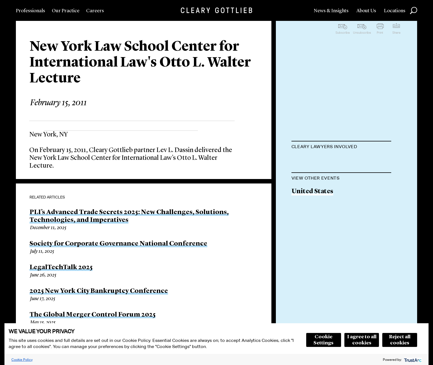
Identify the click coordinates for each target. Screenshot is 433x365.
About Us (366, 10)
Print (380, 33)
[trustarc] (412, 359)
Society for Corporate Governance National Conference (118, 244)
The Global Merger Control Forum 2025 (92, 315)
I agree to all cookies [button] (361, 340)
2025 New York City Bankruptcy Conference (99, 291)
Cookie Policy (22, 359)
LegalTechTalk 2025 (61, 267)
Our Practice (65, 10)
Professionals (30, 10)
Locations (394, 10)
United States (312, 220)
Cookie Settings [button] (323, 340)
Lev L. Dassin (311, 160)
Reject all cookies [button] (399, 340)
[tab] (341, 147)
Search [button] (413, 10)
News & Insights (331, 10)
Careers (95, 10)
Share (396, 33)
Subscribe (342, 33)
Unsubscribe (362, 33)
